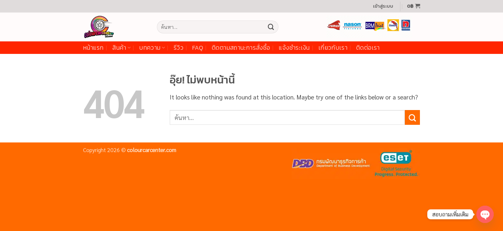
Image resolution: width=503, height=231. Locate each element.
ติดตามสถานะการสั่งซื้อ (241, 47)
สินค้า (121, 47)
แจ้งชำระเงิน (294, 47)
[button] (383, 6)
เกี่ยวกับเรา (333, 47)
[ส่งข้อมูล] (270, 27)
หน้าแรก (93, 47)
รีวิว (178, 47)
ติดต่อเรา (368, 47)
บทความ (152, 47)
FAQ (197, 47)
